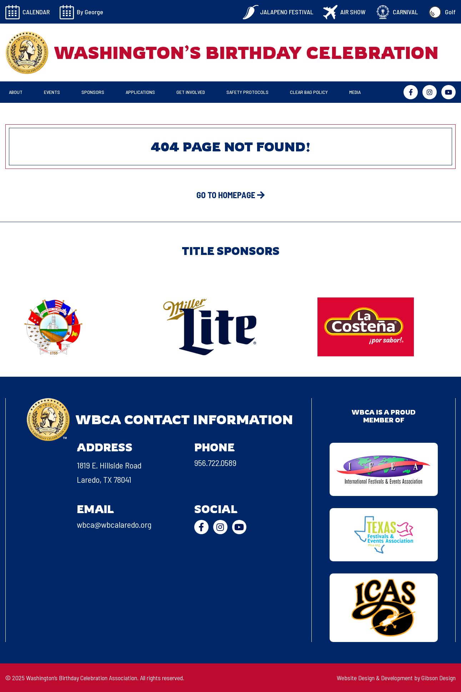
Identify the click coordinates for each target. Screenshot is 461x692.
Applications (140, 92)
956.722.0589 (215, 462)
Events (52, 92)
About (15, 92)
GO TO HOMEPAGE (230, 195)
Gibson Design (438, 678)
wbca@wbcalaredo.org (114, 524)
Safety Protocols (247, 92)
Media (355, 92)
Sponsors (92, 92)
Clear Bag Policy (309, 92)
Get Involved (190, 92)
